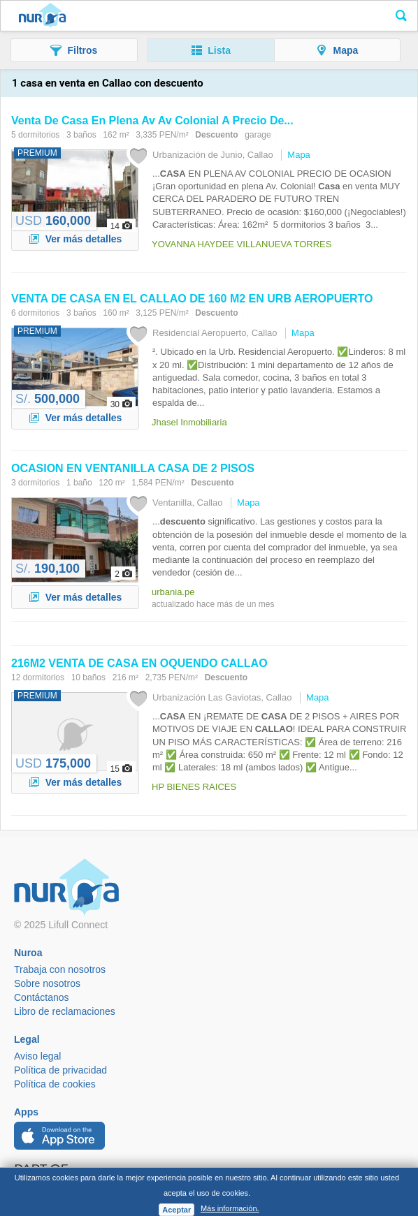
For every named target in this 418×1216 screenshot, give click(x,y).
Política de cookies (55, 1084)
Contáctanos (41, 997)
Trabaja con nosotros (60, 969)
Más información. (230, 1208)
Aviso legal (37, 1056)
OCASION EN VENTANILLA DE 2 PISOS (132, 468)
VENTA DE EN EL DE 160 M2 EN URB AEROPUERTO (192, 299)
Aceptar (176, 1210)
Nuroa (42, 16)
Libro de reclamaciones (64, 1011)
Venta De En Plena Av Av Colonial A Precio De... (152, 120)
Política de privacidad (60, 1070)
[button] (74, 50)
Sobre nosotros (47, 983)
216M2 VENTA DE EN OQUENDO (139, 663)
